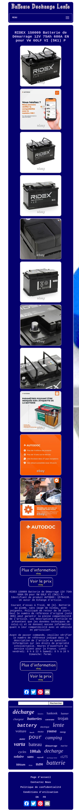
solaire (19, 756)
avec (22, 738)
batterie (55, 762)
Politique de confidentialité (40, 787)
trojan (63, 718)
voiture (21, 731)
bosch (32, 732)
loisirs (40, 713)
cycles (22, 752)
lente (58, 725)
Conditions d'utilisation (40, 792)
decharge (53, 751)
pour (35, 737)
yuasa (51, 731)
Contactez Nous (41, 782)
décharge (23, 712)
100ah (35, 751)
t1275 (64, 757)
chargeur (18, 719)
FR (44, 797)
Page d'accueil (41, 777)
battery (27, 725)
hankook (52, 713)
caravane (49, 719)
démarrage (51, 745)
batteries (34, 718)
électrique (44, 727)
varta (19, 744)
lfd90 (39, 764)
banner (65, 713)
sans (30, 757)
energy (63, 732)
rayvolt (40, 757)
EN (37, 797)
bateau (35, 744)
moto (40, 731)
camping (53, 737)
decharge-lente (52, 758)
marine (64, 745)
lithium (20, 764)
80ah (30, 765)
